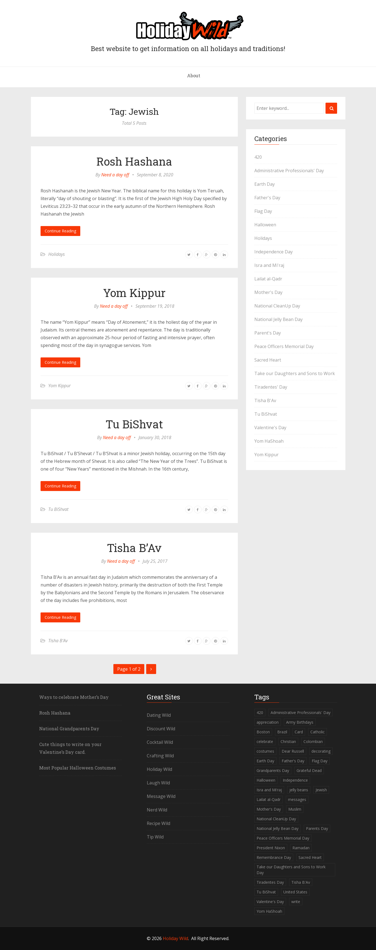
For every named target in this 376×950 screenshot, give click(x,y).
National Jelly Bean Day (278, 319)
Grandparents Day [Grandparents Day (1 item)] (273, 770)
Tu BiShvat (134, 424)
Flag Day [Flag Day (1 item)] (319, 760)
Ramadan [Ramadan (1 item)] (301, 847)
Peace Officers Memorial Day (284, 346)
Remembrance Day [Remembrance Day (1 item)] (274, 857)
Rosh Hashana (134, 161)
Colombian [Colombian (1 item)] (313, 741)
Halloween (265, 225)
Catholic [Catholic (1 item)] (317, 731)
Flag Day (263, 211)
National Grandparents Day (69, 728)
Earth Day (264, 184)
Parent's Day (267, 333)
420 (258, 157)
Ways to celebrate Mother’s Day (74, 697)
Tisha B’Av (134, 547)
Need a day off (115, 175)
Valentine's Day (270, 427)
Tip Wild (155, 837)
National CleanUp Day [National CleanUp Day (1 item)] (276, 818)
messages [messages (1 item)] (297, 799)
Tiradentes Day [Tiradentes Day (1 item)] (270, 882)
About (193, 75)
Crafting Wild (160, 756)
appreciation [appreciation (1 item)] (268, 722)
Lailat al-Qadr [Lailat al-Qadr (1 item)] (269, 799)
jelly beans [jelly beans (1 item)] (298, 789)
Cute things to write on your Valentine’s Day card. (70, 748)
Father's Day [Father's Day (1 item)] (293, 760)
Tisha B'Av (58, 641)
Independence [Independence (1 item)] (295, 780)
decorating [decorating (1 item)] (320, 751)
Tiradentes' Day (270, 387)
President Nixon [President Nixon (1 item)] (271, 847)
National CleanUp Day (277, 306)
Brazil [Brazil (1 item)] (282, 731)
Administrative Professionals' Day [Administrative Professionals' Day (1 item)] (300, 712)
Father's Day (267, 198)
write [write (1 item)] (295, 901)
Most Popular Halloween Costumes (77, 768)
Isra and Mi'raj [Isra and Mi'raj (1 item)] (269, 789)
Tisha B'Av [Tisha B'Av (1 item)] (300, 882)
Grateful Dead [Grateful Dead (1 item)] (309, 770)
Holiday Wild (159, 769)
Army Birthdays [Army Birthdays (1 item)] (299, 722)
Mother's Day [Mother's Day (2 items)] (269, 809)
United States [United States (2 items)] (295, 892)
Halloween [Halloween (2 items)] (266, 780)
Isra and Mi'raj (269, 265)
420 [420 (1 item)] (260, 712)
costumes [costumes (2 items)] (265, 751)
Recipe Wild (158, 823)
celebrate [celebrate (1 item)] (265, 741)
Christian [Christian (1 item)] (288, 741)
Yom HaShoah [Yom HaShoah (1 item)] (269, 911)
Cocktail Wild (160, 742)
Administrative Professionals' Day (289, 171)
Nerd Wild (157, 810)
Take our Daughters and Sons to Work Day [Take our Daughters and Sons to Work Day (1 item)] (291, 869)
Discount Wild (161, 729)
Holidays (56, 254)
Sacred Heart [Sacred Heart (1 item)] (310, 857)
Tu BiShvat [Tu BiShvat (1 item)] (266, 892)
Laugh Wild (158, 783)
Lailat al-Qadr (268, 279)
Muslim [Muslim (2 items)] (294, 809)
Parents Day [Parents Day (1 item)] (317, 828)
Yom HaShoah (269, 441)
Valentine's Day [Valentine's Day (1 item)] (270, 901)
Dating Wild (159, 715)
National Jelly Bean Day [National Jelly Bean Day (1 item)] (277, 828)
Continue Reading (60, 230)
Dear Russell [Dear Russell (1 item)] (293, 751)
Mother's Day (268, 292)
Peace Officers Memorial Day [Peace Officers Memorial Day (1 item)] (283, 838)
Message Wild (161, 796)
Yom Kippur (134, 292)
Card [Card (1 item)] (299, 731)
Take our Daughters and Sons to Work (294, 373)
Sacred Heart (267, 360)
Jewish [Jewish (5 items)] (321, 789)
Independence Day (273, 252)
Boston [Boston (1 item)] (263, 731)
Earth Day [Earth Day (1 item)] (265, 760)
